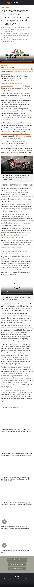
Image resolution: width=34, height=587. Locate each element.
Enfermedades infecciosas (17, 560)
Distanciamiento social (17, 568)
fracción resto (6, 384)
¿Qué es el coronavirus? (11, 39)
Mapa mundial (25, 39)
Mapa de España (8, 41)
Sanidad (27, 86)
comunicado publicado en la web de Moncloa (15, 134)
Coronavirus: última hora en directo (15, 33)
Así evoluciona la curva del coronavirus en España (16, 35)
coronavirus (13, 80)
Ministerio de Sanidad (17, 564)
